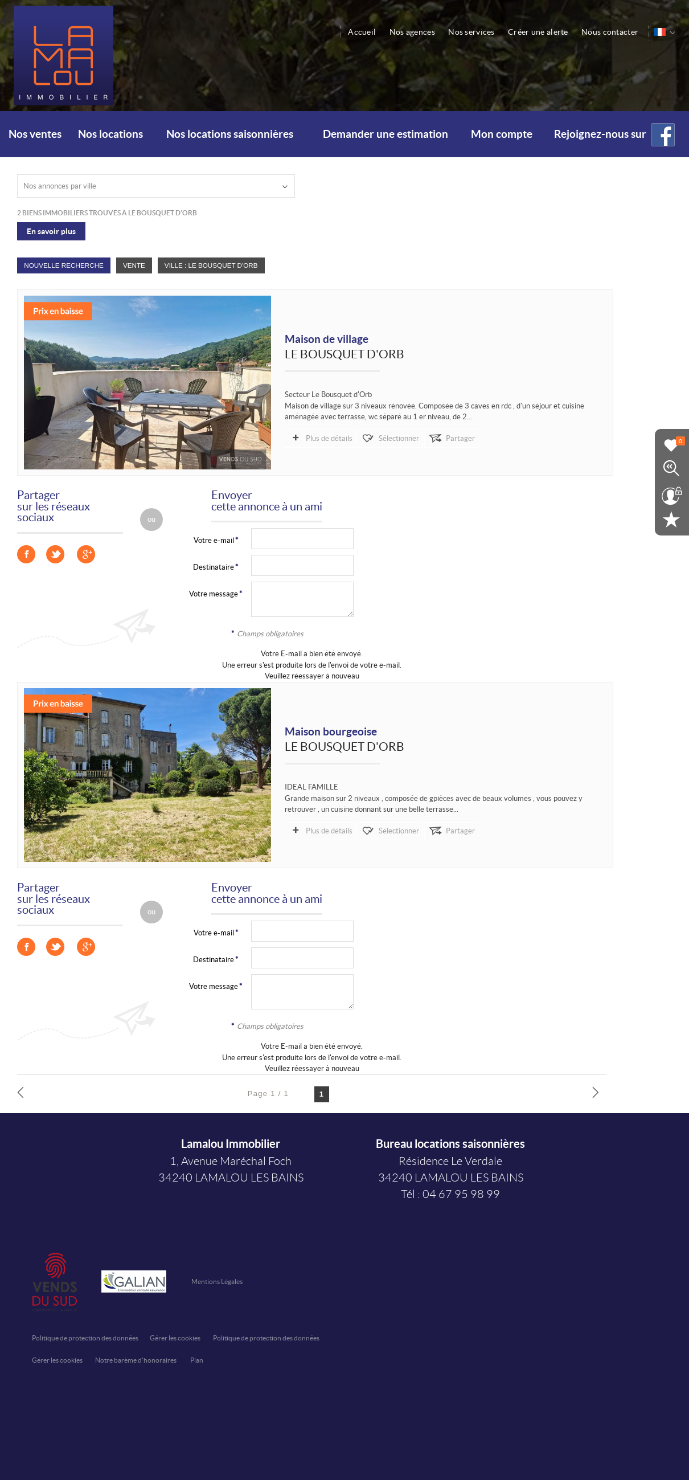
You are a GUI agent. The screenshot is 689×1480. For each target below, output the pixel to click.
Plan (196, 1360)
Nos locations (110, 134)
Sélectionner (398, 438)
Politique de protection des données (85, 1338)
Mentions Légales (217, 1281)
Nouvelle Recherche (64, 265)
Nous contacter (610, 31)
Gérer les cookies (175, 1338)
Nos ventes (35, 134)
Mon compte (501, 134)
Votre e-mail (214, 540)
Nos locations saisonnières (229, 134)
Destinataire (213, 567)
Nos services (472, 31)
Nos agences (413, 31)
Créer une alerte (538, 31)
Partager (458, 438)
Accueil (364, 31)
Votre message (213, 594)
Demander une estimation (385, 134)
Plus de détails (328, 438)
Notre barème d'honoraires (136, 1360)
